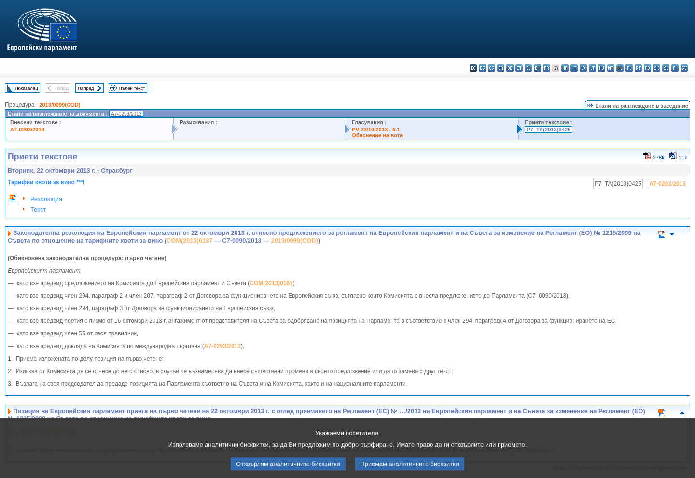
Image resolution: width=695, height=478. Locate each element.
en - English (537, 68)
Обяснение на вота (377, 135)
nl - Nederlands (620, 68)
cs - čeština (491, 68)
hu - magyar (601, 68)
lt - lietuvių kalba (592, 68)
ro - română (647, 68)
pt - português (638, 68)
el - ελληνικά (528, 68)
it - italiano (574, 68)
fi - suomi (675, 68)
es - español (482, 68)
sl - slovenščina (665, 68)
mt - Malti (610, 68)
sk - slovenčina (656, 68)
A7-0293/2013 (27, 129)
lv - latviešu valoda (583, 68)
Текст (38, 209)
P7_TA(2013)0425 (548, 129)
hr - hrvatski (565, 68)
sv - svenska (684, 68)
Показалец (26, 88)
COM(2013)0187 (189, 240)
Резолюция (46, 199)
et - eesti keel (519, 68)
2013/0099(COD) (59, 105)
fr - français (546, 68)
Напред (86, 88)
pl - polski (629, 68)
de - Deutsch (510, 68)
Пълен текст (132, 88)
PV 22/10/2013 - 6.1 (376, 129)
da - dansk (500, 68)
